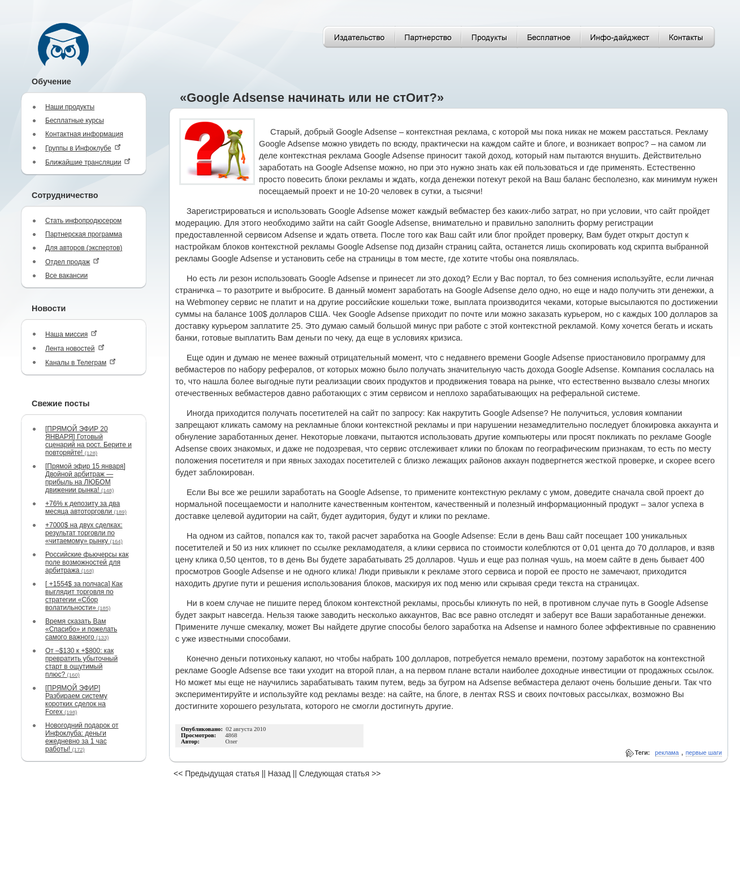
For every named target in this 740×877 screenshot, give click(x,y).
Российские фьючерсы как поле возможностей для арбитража (86, 562)
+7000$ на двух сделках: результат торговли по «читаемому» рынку (84, 533)
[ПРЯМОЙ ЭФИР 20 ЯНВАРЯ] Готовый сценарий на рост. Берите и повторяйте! (88, 441)
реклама (667, 752)
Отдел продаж (72, 261)
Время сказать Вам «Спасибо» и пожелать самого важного (81, 629)
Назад (279, 773)
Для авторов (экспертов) (83, 248)
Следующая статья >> (339, 773)
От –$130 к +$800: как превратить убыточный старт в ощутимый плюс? (81, 662)
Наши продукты (69, 107)
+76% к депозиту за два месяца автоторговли (86, 507)
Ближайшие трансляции (88, 162)
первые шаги (704, 752)
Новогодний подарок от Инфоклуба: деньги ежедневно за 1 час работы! (82, 737)
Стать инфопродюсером (83, 221)
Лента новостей (75, 348)
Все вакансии (66, 276)
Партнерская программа (83, 234)
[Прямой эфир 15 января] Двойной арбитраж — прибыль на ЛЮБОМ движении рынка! (85, 478)
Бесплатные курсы (74, 120)
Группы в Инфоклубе (83, 148)
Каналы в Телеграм (80, 362)
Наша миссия (71, 334)
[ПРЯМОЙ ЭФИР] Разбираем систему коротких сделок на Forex (76, 700)
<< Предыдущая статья (216, 773)
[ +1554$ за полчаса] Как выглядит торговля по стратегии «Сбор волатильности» (84, 596)
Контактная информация (84, 134)
